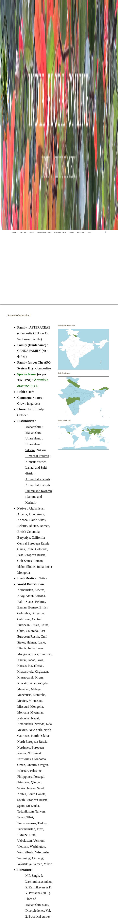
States (31, 232)
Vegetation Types (60, 232)
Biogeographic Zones (43, 232)
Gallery (71, 232)
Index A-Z (23, 232)
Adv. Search (81, 232)
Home (14, 232)
